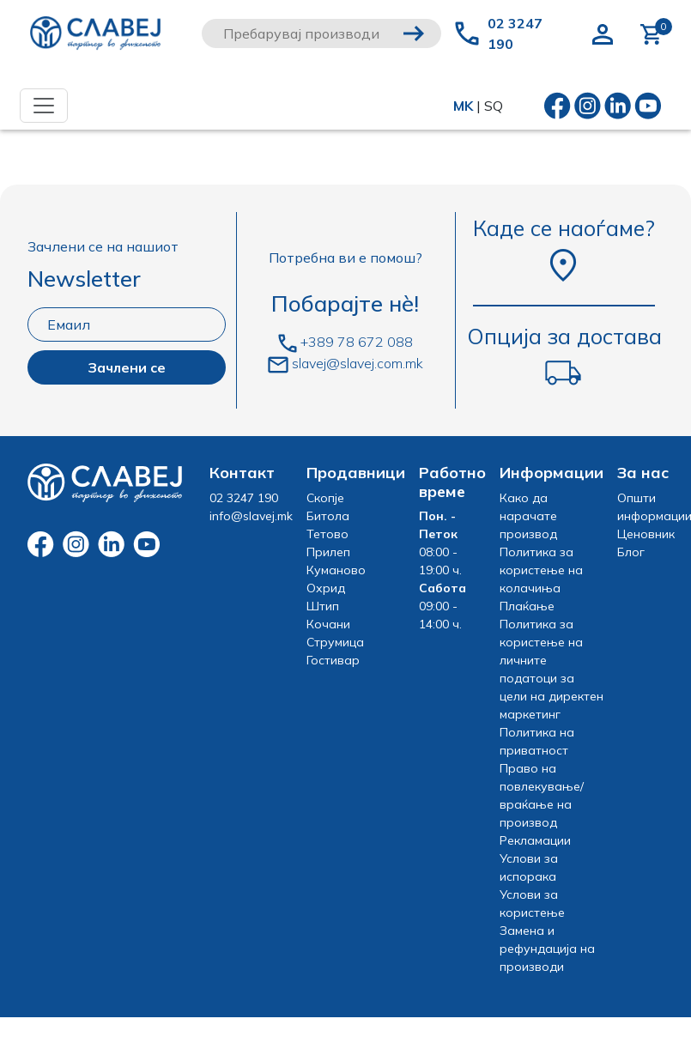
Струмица (335, 642)
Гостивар (333, 660)
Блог (631, 552)
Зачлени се (127, 367)
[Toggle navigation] (44, 105)
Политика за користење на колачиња (541, 570)
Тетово (327, 534)
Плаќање (527, 606)
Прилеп (328, 552)
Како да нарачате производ (528, 516)
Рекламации (535, 840)
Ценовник (646, 534)
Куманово (336, 570)
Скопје (325, 498)
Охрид (325, 588)
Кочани (328, 624)
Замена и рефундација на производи (547, 948)
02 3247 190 (515, 33)
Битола (327, 516)
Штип (322, 606)
